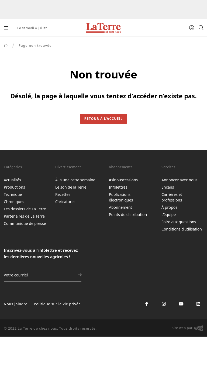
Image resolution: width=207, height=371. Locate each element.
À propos (169, 207)
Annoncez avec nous (179, 179)
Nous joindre (15, 303)
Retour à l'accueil (103, 118)
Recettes (62, 194)
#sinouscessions (123, 179)
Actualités (12, 179)
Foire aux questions (178, 221)
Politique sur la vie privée (57, 303)
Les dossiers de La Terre (25, 208)
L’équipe (168, 214)
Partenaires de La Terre (24, 216)
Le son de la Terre (70, 187)
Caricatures (65, 201)
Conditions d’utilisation (181, 229)
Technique (13, 194)
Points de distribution (128, 214)
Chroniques (14, 201)
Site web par (187, 328)
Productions (14, 187)
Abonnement (120, 207)
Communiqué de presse (25, 223)
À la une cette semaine (75, 179)
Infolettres (118, 187)
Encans (167, 187)
